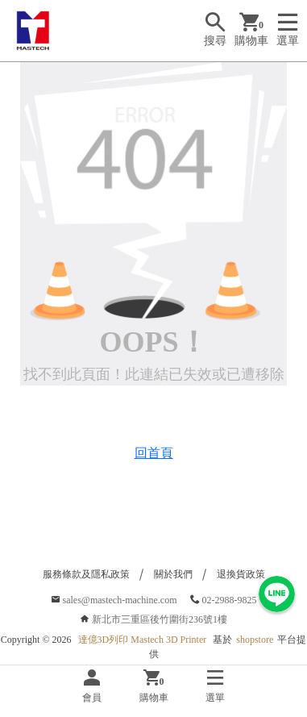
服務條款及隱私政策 (86, 574)
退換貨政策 (241, 574)
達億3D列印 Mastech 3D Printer (142, 639)
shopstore (254, 639)
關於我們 (173, 574)
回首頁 (154, 453)
